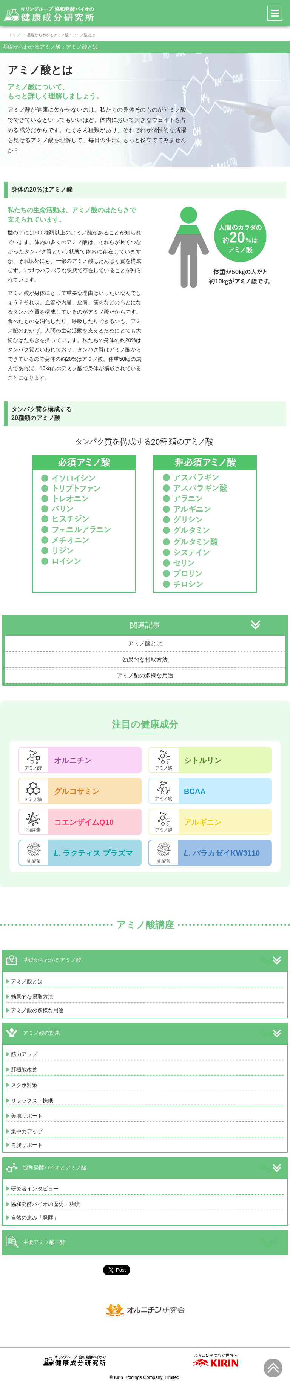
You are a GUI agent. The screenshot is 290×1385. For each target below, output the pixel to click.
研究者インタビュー (35, 1189)
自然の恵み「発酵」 (35, 1218)
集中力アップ (27, 1131)
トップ (14, 35)
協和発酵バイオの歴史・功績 (45, 1204)
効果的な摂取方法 (145, 659)
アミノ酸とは (145, 643)
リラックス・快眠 (32, 1100)
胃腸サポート (27, 1145)
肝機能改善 (24, 1069)
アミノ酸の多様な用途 (145, 675)
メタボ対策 (24, 1085)
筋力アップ (24, 1054)
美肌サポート (27, 1116)
